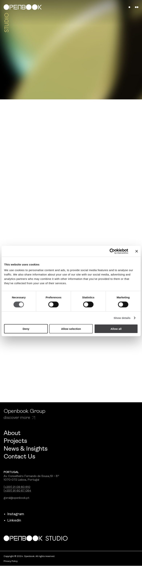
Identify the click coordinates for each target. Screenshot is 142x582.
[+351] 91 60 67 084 (17, 490)
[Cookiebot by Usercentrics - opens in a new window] (112, 251)
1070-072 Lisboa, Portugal (21, 479)
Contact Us (19, 457)
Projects (15, 441)
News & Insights (26, 449)
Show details (122, 317)
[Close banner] (136, 251)
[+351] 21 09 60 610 (17, 487)
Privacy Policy (11, 561)
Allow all (116, 328)
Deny (26, 328)
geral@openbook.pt (16, 498)
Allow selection (71, 328)
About (12, 433)
